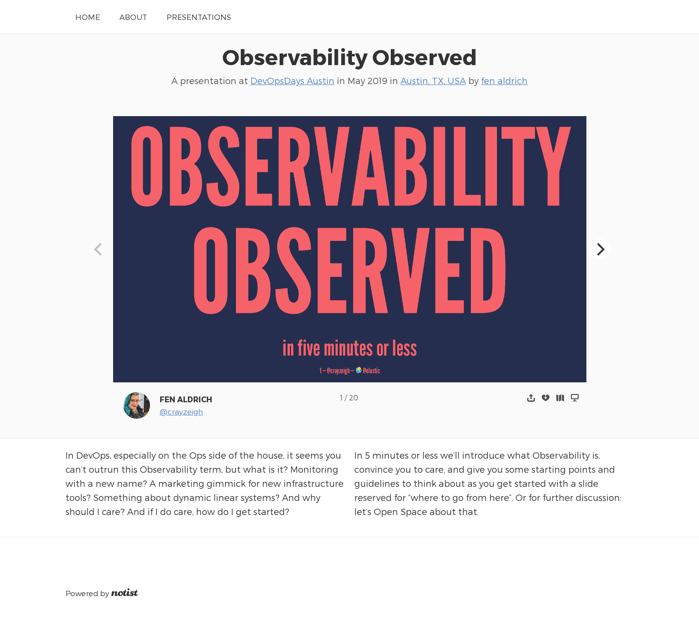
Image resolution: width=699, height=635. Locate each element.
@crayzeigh (181, 411)
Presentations (198, 16)
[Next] (600, 249)
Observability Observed (349, 56)
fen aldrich (504, 80)
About (133, 16)
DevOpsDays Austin (292, 80)
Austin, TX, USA (433, 80)
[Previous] (99, 249)
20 (353, 398)
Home (87, 16)
